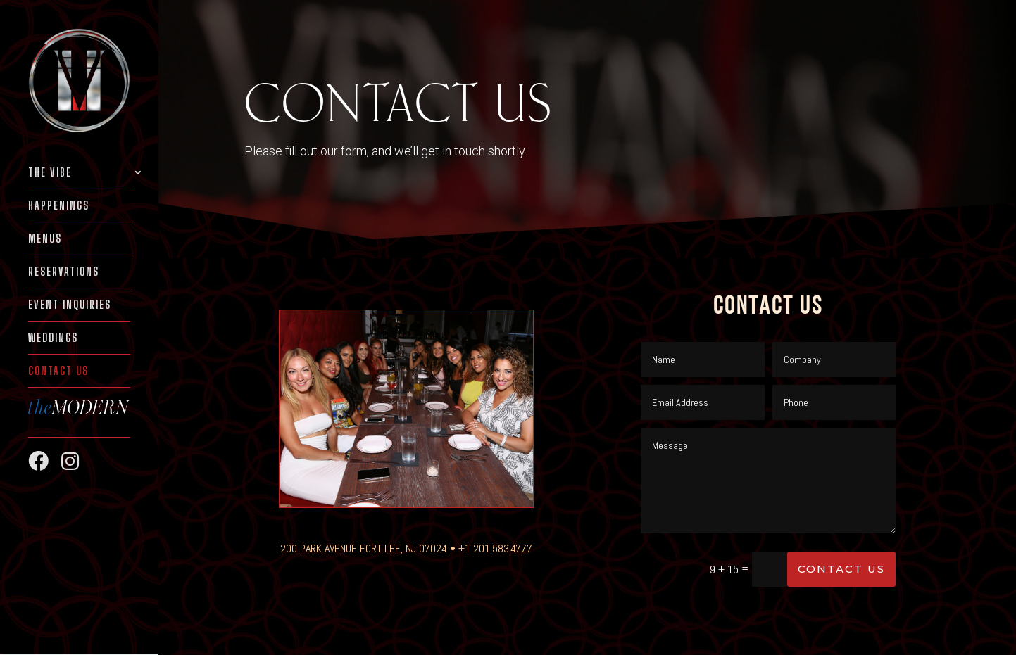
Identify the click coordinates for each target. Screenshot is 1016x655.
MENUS (45, 239)
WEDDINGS (53, 338)
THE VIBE (50, 173)
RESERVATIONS (63, 272)
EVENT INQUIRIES (69, 305)
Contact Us (58, 371)
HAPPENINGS (58, 206)
